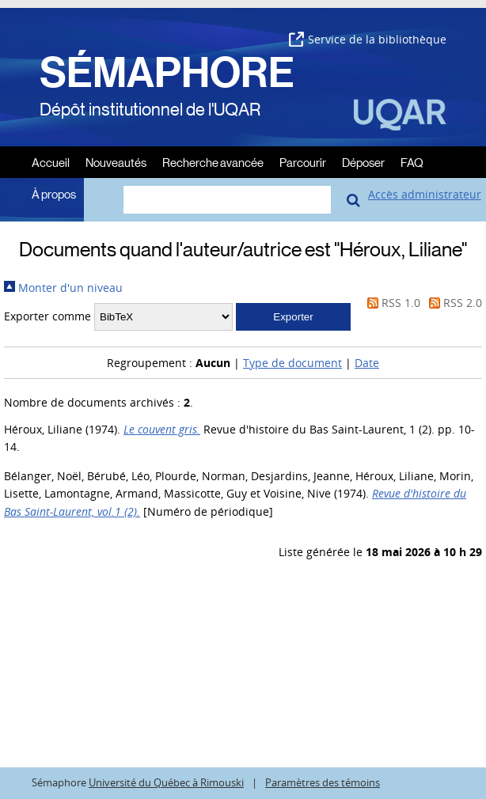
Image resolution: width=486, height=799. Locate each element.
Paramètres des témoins (322, 783)
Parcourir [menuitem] (302, 161)
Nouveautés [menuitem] (115, 161)
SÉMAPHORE (167, 72)
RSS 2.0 (452, 302)
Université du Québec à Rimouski (166, 783)
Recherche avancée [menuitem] (213, 161)
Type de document (292, 362)
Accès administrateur (424, 194)
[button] (293, 317)
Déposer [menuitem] (363, 161)
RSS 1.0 (391, 302)
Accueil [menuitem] (51, 161)
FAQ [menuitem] (412, 161)
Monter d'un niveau (63, 287)
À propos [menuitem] (54, 193)
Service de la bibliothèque (367, 39)
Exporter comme (47, 316)
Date (367, 362)
